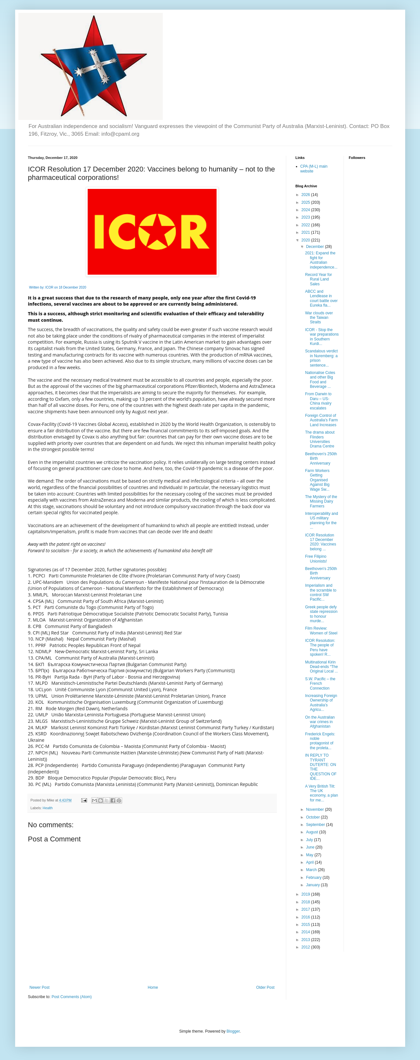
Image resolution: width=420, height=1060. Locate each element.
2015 (306, 924)
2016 (306, 917)
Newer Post (40, 987)
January (313, 885)
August (312, 832)
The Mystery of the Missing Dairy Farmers (321, 501)
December (315, 246)
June (310, 847)
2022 (306, 225)
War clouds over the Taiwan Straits (319, 318)
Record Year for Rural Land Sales (318, 279)
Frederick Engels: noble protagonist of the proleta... (320, 741)
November (315, 809)
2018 (306, 902)
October (313, 817)
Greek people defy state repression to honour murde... (321, 614)
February (314, 877)
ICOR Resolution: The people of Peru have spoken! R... (320, 647)
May (310, 855)
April (310, 862)
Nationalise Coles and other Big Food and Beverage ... (320, 379)
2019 (306, 894)
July (310, 840)
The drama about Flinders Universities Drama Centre (319, 439)
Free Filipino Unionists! (316, 558)
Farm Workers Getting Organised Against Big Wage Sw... (317, 480)
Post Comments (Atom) (72, 997)
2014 (306, 932)
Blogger (233, 1031)
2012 (306, 947)
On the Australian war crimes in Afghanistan (320, 722)
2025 (306, 202)
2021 (306, 232)
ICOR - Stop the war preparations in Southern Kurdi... (321, 337)
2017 (306, 909)
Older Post (265, 987)
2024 (306, 210)
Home (153, 987)
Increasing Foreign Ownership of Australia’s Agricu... (321, 702)
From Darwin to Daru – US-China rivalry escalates (318, 401)
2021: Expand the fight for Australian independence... (321, 260)
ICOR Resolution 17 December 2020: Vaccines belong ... (320, 542)
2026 (306, 194)
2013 (306, 939)
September (316, 824)
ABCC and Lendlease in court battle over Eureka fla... (321, 298)
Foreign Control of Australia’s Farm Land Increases (321, 420)
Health (48, 808)
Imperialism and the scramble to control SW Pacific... (320, 592)
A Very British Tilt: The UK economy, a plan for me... (321, 793)
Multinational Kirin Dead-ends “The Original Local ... (321, 667)
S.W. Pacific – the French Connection (320, 684)
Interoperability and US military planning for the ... (321, 520)
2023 (306, 217)
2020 (306, 240)
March (312, 870)
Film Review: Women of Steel (321, 630)
